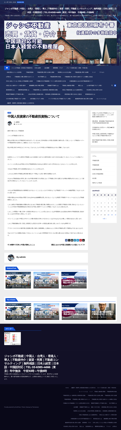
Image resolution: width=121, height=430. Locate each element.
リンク (94, 72)
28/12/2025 (68, 317)
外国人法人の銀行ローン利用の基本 (16, 85)
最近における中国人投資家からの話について (68, 245)
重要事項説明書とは (23, 90)
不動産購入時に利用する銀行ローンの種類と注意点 (79, 77)
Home (67, 387)
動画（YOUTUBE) (95, 407)
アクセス (101, 72)
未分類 (9, 112)
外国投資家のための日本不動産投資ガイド (81, 81)
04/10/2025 (96, 317)
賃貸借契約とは (10, 90)
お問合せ (8, 77)
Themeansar (35, 407)
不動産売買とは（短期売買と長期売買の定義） (46, 90)
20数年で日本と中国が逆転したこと (21, 245)
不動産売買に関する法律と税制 (45, 72)
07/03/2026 (12, 317)
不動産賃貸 (95, 165)
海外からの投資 (97, 183)
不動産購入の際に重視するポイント (24, 77)
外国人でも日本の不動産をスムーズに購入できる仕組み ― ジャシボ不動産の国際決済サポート (103, 114)
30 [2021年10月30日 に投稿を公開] (112, 215)
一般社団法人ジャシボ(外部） (14, 72)
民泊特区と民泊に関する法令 (95, 90)
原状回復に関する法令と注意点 (73, 94)
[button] (112, 85)
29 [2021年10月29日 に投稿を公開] (108, 215)
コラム (94, 156)
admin (17, 122)
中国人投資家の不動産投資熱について (34, 116)
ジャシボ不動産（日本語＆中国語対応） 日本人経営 (26, 68)
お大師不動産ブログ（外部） (95, 85)
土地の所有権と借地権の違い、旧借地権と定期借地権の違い (44, 94)
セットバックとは (101, 98)
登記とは (80, 85)
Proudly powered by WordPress (12, 407)
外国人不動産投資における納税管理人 (72, 90)
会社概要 (46, 68)
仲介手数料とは (42, 77)
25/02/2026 (40, 317)
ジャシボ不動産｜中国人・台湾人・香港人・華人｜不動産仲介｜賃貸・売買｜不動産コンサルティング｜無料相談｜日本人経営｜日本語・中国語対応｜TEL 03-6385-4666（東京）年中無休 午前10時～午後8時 (31, 363)
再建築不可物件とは (53, 85)
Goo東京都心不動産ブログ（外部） (16, 98)
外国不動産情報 (97, 169)
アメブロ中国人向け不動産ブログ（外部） (60, 98)
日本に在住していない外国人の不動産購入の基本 (19, 81)
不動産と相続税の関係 (68, 85)
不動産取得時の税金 (55, 77)
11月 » (104, 218)
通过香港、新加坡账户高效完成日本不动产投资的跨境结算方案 (45, 282)
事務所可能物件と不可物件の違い (15, 94)
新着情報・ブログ (58, 68)
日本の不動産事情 (97, 174)
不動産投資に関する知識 (81, 72)
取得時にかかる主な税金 (64, 72)
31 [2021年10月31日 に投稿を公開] (115, 215)
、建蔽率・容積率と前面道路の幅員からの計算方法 (20, 103)
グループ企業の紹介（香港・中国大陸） (77, 68)
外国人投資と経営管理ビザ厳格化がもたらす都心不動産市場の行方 (102, 314)
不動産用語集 (29, 72)
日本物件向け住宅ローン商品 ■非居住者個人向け (73, 281)
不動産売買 (95, 160)
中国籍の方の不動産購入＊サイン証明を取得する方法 (51, 81)
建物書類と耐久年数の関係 (36, 85)
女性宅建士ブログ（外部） (37, 98)
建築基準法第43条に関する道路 (84, 98)
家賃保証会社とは (90, 94)
